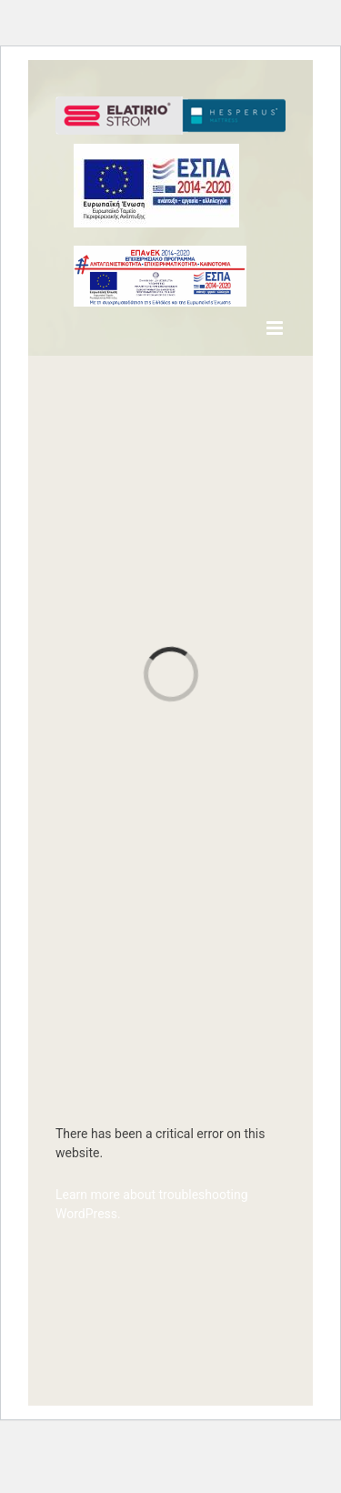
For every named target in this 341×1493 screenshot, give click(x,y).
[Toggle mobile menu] (276, 328)
